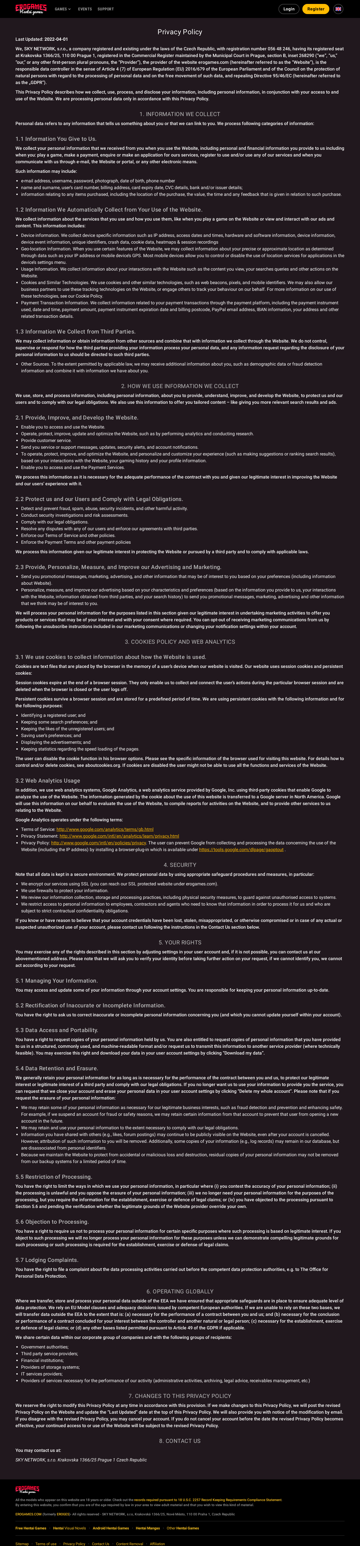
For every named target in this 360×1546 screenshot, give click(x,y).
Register (315, 9)
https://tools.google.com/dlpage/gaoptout (241, 849)
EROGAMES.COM (28, 1514)
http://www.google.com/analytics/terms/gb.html (105, 829)
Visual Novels (69, 1528)
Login (289, 9)
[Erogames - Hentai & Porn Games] (30, 9)
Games (61, 9)
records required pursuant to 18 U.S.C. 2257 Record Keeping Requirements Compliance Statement (208, 1500)
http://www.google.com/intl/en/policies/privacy (98, 842)
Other (183, 1528)
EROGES (63, 1514)
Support (106, 9)
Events (85, 9)
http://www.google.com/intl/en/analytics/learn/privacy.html (119, 836)
